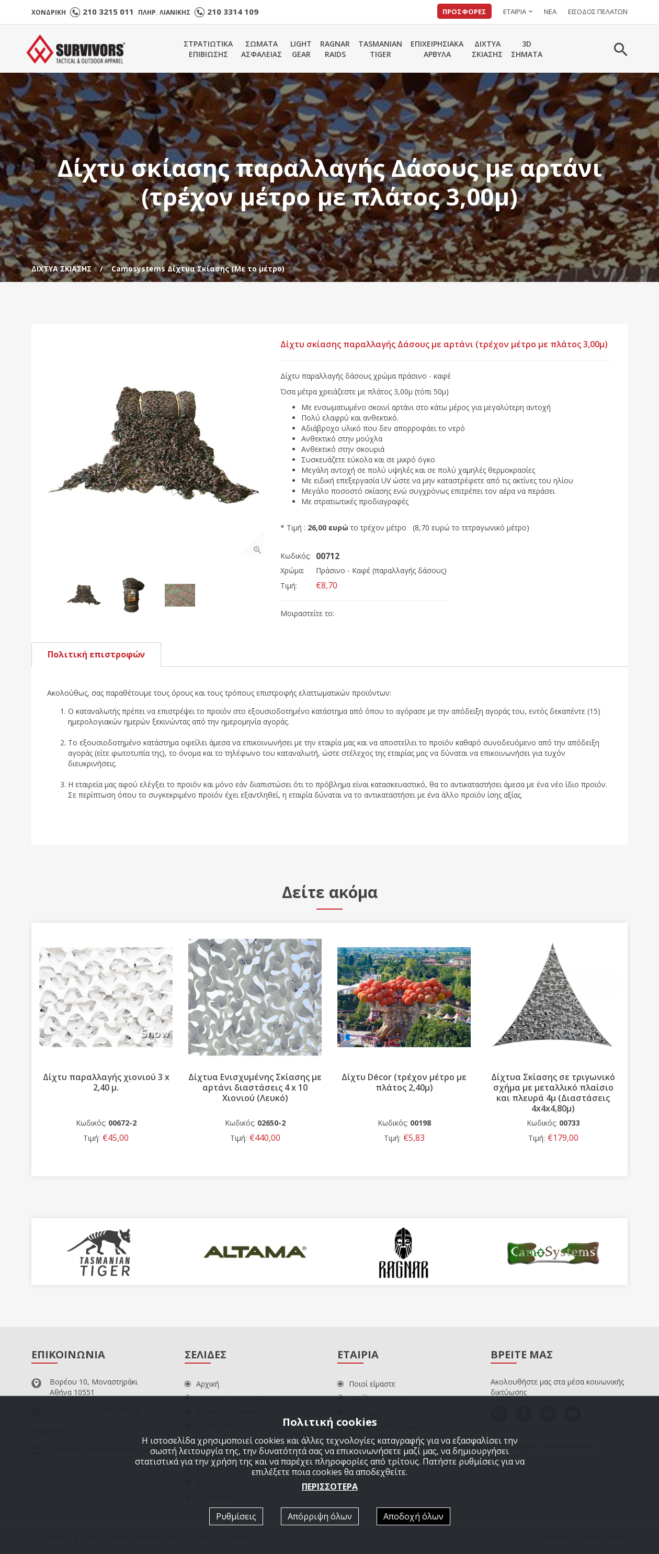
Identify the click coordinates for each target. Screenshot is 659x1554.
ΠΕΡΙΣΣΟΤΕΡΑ (330, 1486)
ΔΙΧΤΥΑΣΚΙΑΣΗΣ (487, 49)
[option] (156, 448)
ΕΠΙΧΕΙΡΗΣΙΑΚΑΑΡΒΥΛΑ (437, 49)
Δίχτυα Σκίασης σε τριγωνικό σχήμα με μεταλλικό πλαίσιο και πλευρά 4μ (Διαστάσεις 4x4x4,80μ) (553, 1093)
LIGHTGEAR (301, 49)
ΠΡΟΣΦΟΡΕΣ (464, 11)
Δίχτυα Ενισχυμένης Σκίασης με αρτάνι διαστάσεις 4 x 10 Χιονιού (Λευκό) (255, 1088)
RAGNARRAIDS (335, 49)
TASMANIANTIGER (380, 49)
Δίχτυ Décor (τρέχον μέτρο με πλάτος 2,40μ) (404, 1083)
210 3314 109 (232, 11)
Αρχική (202, 1384)
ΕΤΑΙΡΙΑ (514, 11)
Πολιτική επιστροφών (96, 655)
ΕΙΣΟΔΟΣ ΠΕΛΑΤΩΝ (598, 11)
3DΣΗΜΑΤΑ (526, 49)
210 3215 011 (108, 11)
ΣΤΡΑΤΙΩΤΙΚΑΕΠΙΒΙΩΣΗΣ (208, 49)
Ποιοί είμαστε (366, 1384)
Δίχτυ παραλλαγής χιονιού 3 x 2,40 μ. (106, 1083)
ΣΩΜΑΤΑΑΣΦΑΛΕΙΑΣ (261, 49)
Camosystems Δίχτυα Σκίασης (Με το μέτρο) (198, 269)
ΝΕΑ (550, 11)
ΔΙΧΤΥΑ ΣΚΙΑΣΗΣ (61, 269)
